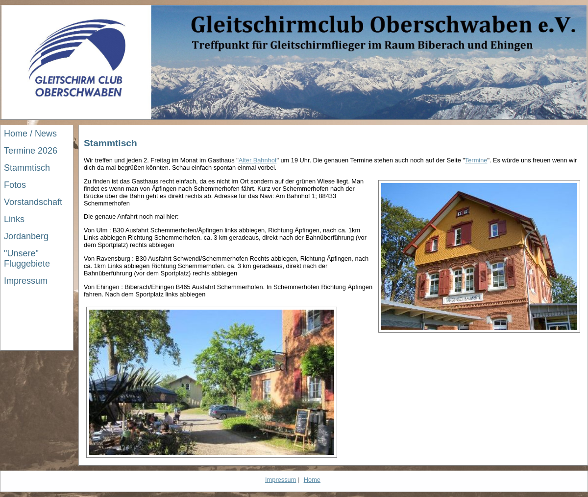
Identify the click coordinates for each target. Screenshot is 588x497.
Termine (476, 160)
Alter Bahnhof (258, 160)
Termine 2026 (30, 151)
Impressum (280, 479)
